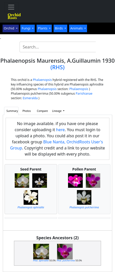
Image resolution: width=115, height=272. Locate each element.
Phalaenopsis (42, 80)
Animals (77, 28)
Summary (12, 111)
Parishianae (84, 93)
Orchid (9, 28)
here (60, 129)
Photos (26, 111)
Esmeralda (30, 98)
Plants (43, 28)
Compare (42, 111)
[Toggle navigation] (11, 7)
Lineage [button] (57, 111)
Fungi (26, 28)
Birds (59, 28)
